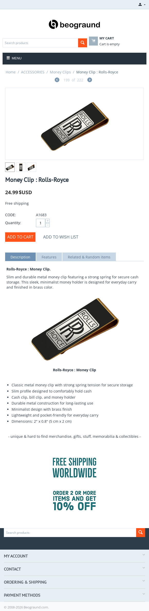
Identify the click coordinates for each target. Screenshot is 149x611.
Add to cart (20, 237)
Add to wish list (60, 237)
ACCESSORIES (32, 72)
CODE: (10, 214)
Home (11, 72)
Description (20, 257)
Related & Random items (89, 257)
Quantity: (13, 222)
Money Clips (60, 72)
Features (49, 257)
